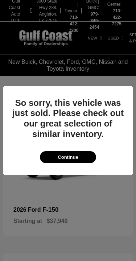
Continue (68, 157)
